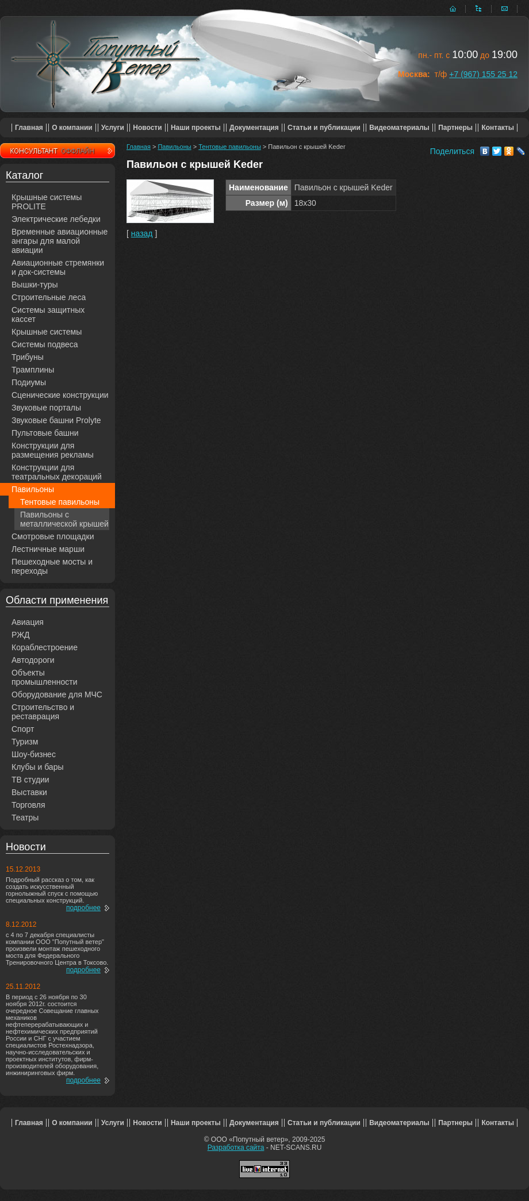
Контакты (497, 128)
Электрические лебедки (56, 219)
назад (142, 233)
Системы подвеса (45, 344)
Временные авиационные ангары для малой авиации (60, 241)
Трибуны (28, 357)
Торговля (28, 804)
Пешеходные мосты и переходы (52, 566)
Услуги (112, 128)
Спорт (23, 729)
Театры (25, 817)
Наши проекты (196, 128)
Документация (254, 128)
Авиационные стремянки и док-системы (58, 267)
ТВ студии (30, 779)
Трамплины (33, 369)
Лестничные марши (48, 549)
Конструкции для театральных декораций (57, 472)
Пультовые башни (45, 433)
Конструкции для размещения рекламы (53, 450)
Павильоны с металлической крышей (64, 519)
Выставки (29, 792)
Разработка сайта (236, 1148)
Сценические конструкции (60, 395)
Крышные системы (47, 331)
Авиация (28, 622)
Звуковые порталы (46, 407)
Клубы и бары (38, 767)
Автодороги (33, 660)
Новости (147, 128)
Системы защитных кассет (48, 314)
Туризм (25, 741)
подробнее (83, 908)
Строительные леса (49, 297)
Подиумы (29, 382)
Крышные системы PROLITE (47, 202)
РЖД (21, 634)
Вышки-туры (35, 284)
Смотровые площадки (53, 536)
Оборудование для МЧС (57, 694)
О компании (72, 128)
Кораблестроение (45, 647)
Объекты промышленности (45, 677)
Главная (29, 128)
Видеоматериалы (399, 128)
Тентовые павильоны (59, 502)
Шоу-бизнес (34, 754)
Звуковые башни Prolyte (56, 420)
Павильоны (33, 489)
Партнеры (455, 128)
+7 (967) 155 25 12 (483, 74)
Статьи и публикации (324, 128)
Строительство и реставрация (43, 712)
